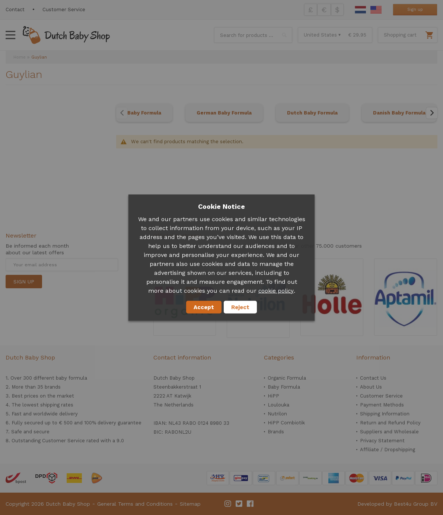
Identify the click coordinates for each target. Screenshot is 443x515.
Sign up (415, 9)
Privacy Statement (382, 440)
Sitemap (190, 504)
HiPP (273, 396)
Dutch (360, 9)
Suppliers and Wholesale (389, 431)
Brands (276, 431)
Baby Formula (144, 113)
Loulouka (278, 405)
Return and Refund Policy (390, 422)
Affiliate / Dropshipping (387, 449)
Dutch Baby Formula (312, 113)
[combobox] (253, 35)
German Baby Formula (224, 113)
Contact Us (373, 378)
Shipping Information (384, 414)
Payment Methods (382, 405)
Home (19, 57)
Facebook (250, 504)
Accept (204, 307)
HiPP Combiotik (286, 422)
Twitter (239, 504)
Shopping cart (400, 35)
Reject (240, 307)
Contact (15, 9)
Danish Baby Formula (399, 113)
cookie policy (276, 290)
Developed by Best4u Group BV (397, 504)
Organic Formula (287, 378)
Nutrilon (277, 414)
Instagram (228, 504)
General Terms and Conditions (135, 504)
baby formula (71, 378)
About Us (371, 387)
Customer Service (63, 9)
